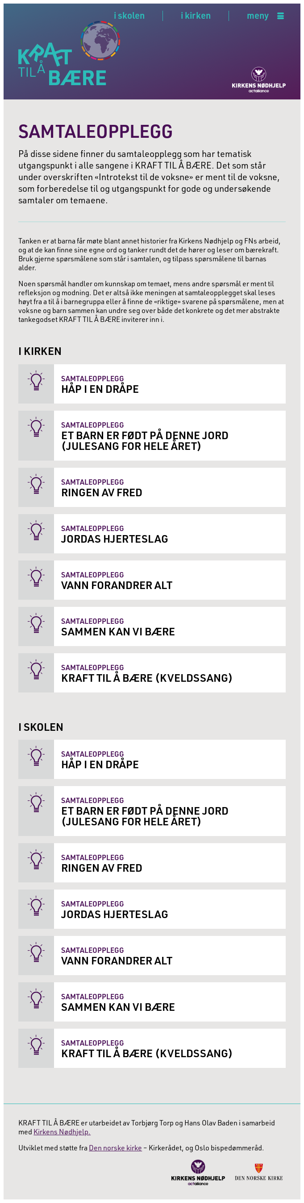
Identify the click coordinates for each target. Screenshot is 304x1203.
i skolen (129, 15)
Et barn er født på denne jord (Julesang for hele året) (145, 440)
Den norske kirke (115, 1147)
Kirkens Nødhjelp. (62, 1131)
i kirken (196, 15)
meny (258, 16)
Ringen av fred (101, 492)
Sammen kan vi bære (118, 631)
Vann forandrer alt (116, 585)
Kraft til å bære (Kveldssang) (147, 677)
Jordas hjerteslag (114, 538)
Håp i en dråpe (100, 389)
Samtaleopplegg (92, 378)
